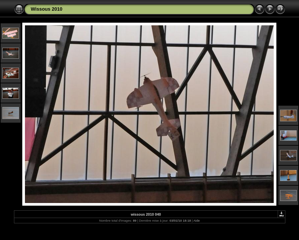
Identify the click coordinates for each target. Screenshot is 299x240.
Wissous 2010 (47, 9)
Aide (196, 220)
